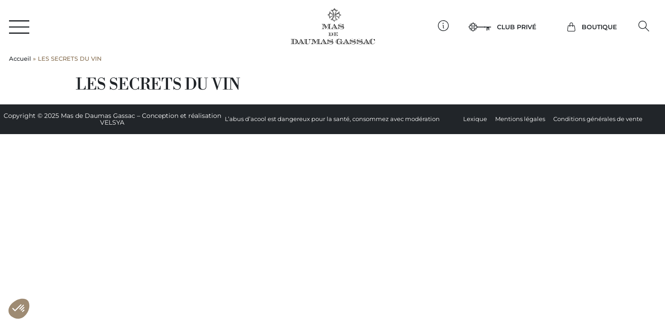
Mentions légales (520, 119)
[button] (644, 26)
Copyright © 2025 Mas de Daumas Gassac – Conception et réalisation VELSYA (112, 119)
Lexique (475, 119)
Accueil (20, 58)
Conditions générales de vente (597, 119)
